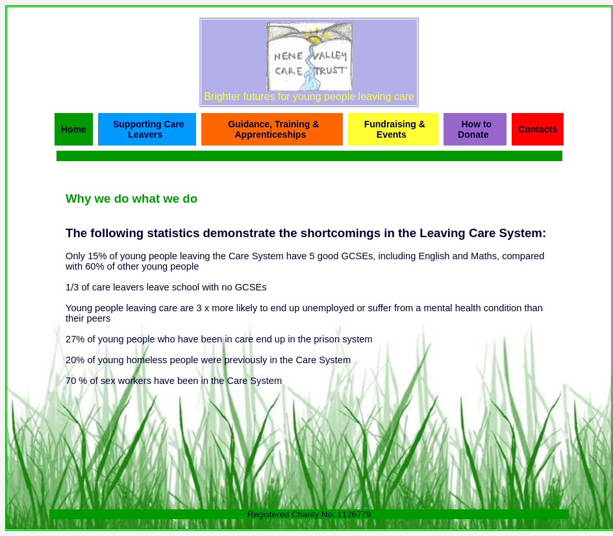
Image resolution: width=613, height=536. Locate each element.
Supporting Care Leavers (148, 129)
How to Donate (475, 129)
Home (73, 129)
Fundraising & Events (394, 129)
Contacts (537, 129)
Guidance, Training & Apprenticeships (273, 129)
